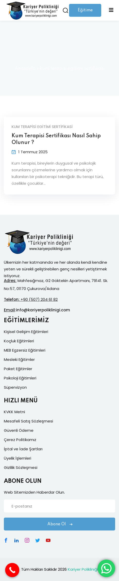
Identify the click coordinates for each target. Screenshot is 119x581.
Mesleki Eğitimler (19, 359)
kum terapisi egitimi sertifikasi (42, 127)
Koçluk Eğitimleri (19, 341)
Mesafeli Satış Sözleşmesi (28, 421)
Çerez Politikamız (20, 439)
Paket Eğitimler (18, 368)
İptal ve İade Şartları (23, 449)
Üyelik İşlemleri (17, 458)
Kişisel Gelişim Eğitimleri (26, 331)
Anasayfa (25, 68)
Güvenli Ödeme (18, 430)
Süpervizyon (15, 387)
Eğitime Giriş (85, 12)
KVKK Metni (14, 411)
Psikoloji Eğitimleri (20, 378)
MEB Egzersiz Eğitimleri (24, 350)
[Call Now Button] (12, 570)
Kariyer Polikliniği (83, 569)
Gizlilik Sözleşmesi (20, 467)
